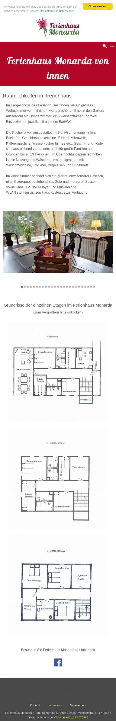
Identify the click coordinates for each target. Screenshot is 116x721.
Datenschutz (78, 704)
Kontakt (35, 704)
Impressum (55, 704)
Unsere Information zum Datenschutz (52, 10)
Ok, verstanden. (97, 5)
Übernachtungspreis (71, 153)
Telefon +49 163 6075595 (71, 716)
